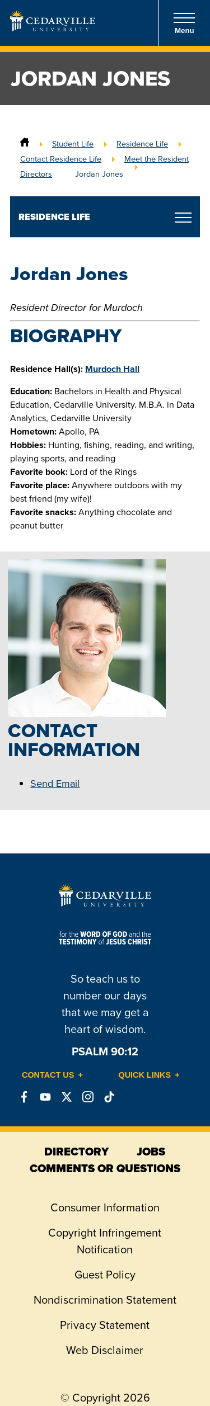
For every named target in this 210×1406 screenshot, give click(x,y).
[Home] (24, 144)
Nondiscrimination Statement (105, 1299)
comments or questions (105, 1168)
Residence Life (142, 144)
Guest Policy (105, 1274)
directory (76, 1151)
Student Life (73, 144)
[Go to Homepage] (52, 28)
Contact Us (48, 1074)
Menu (184, 23)
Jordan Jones (99, 174)
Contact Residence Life (60, 159)
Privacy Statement (105, 1325)
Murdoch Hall (112, 368)
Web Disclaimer (104, 1350)
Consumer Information (105, 1207)
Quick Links (145, 1074)
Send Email (55, 783)
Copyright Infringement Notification (104, 1241)
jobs (151, 1151)
